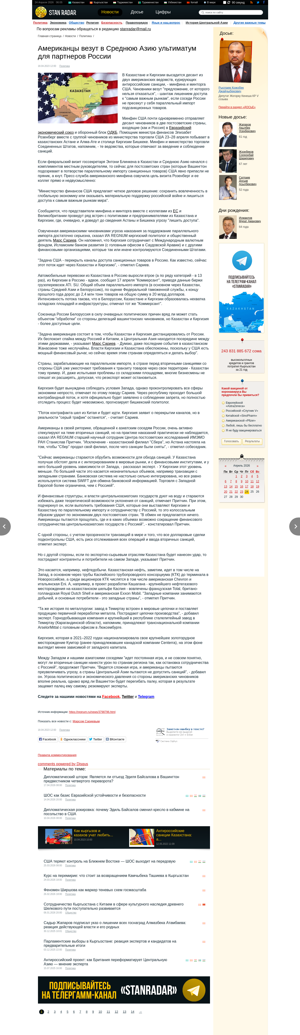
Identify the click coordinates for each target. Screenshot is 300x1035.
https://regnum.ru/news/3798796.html (92, 712)
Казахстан (78, 2)
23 (241, 491)
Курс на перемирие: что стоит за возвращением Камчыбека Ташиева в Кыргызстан (116, 876)
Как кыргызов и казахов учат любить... (93, 833)
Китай (194, 2)
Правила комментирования (57, 755)
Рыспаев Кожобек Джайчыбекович (231, 89)
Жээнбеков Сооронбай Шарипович (246, 155)
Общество (76, 22)
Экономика (58, 22)
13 (124, 1011)
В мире (211, 2)
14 (132, 1011)
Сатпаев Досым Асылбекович (247, 181)
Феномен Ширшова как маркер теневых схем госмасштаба (95, 890)
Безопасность (111, 22)
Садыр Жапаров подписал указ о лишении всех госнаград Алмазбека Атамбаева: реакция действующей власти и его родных (115, 925)
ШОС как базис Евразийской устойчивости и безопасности (95, 795)
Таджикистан (125, 2)
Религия (92, 22)
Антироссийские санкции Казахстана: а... (174, 835)
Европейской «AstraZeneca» (235, 404)
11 (108, 1011)
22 (236, 491)
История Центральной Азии (207, 22)
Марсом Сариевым (86, 721)
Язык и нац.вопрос (166, 22)
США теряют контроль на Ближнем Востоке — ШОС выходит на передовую (110, 861)
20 (225, 491)
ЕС (175, 211)
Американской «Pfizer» (241, 420)
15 (236, 486)
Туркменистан (150, 2)
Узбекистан (174, 2)
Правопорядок (137, 22)
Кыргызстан (101, 2)
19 (257, 486)
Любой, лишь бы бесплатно (244, 425)
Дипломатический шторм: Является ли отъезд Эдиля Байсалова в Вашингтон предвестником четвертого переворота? (111, 779)
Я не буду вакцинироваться (244, 430)
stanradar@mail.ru (135, 29)
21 (230, 491)
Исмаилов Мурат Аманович (250, 219)
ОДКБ (112, 132)
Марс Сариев (64, 240)
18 (252, 486)
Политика (40, 22)
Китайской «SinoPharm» (241, 415)
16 (241, 486)
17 (246, 486)
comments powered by (63, 764)
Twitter (128, 697)
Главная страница (50, 36)
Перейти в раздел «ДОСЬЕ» (237, 107)
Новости (70, 36)
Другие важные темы (249, 22)
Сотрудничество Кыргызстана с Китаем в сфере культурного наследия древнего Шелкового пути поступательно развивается (114, 906)
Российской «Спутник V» (242, 410)
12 (116, 1011)
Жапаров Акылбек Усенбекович (247, 128)
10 (100, 1011)
